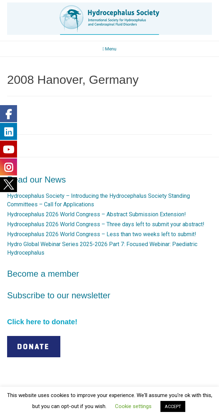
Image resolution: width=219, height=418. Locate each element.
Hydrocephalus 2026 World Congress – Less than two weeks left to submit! (101, 234)
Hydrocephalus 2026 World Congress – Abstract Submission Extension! (96, 214)
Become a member (43, 273)
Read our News (36, 179)
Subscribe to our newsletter (58, 295)
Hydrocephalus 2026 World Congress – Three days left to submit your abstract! (105, 224)
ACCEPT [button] (173, 406)
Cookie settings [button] (133, 406)
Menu (110, 48)
